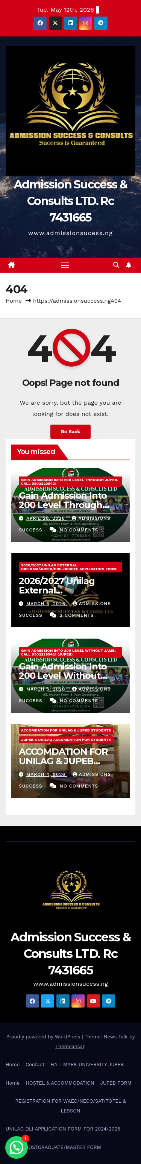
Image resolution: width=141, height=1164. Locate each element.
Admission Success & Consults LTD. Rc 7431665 (70, 201)
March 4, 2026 (46, 774)
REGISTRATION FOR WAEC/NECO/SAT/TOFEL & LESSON (70, 1106)
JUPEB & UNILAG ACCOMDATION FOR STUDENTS (66, 740)
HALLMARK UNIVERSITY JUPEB (87, 1064)
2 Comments (77, 615)
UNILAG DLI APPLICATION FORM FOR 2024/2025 (63, 1129)
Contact (35, 1064)
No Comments (79, 530)
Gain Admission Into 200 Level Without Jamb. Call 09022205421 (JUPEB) (68, 652)
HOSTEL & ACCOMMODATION (60, 1083)
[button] (116, 265)
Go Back (70, 431)
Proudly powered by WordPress (44, 1037)
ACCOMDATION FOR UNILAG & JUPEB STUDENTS (66, 730)
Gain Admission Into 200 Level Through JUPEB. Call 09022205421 (69, 482)
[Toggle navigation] (65, 265)
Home (14, 300)
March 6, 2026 (46, 603)
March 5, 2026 (46, 689)
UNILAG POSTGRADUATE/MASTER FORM (53, 1147)
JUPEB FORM (116, 1083)
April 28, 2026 (46, 518)
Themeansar (69, 1046)
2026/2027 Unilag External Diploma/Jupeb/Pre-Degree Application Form (69, 567)
